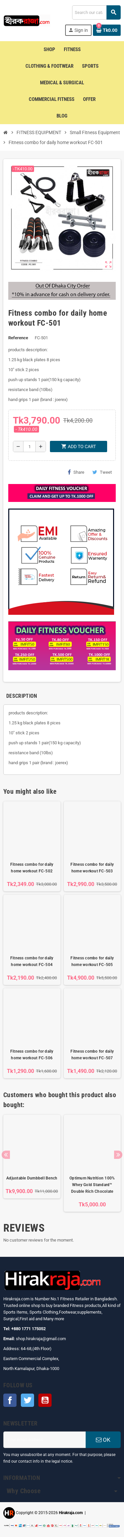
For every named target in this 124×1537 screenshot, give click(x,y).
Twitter (27, 1400)
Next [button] (118, 1155)
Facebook (10, 1400)
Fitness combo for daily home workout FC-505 (92, 961)
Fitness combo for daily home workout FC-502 (32, 867)
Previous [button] (6, 1155)
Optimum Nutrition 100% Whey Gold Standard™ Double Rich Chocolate (92, 1185)
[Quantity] (29, 446)
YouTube (45, 1400)
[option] (32, 1163)
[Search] (96, 12)
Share (76, 472)
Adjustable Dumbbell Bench (31, 1178)
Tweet (102, 472)
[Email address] (44, 1439)
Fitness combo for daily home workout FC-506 (32, 1054)
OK (103, 1439)
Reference (18, 337)
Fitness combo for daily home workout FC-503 (92, 867)
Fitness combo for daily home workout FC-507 (92, 1054)
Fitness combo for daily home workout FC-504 (32, 961)
